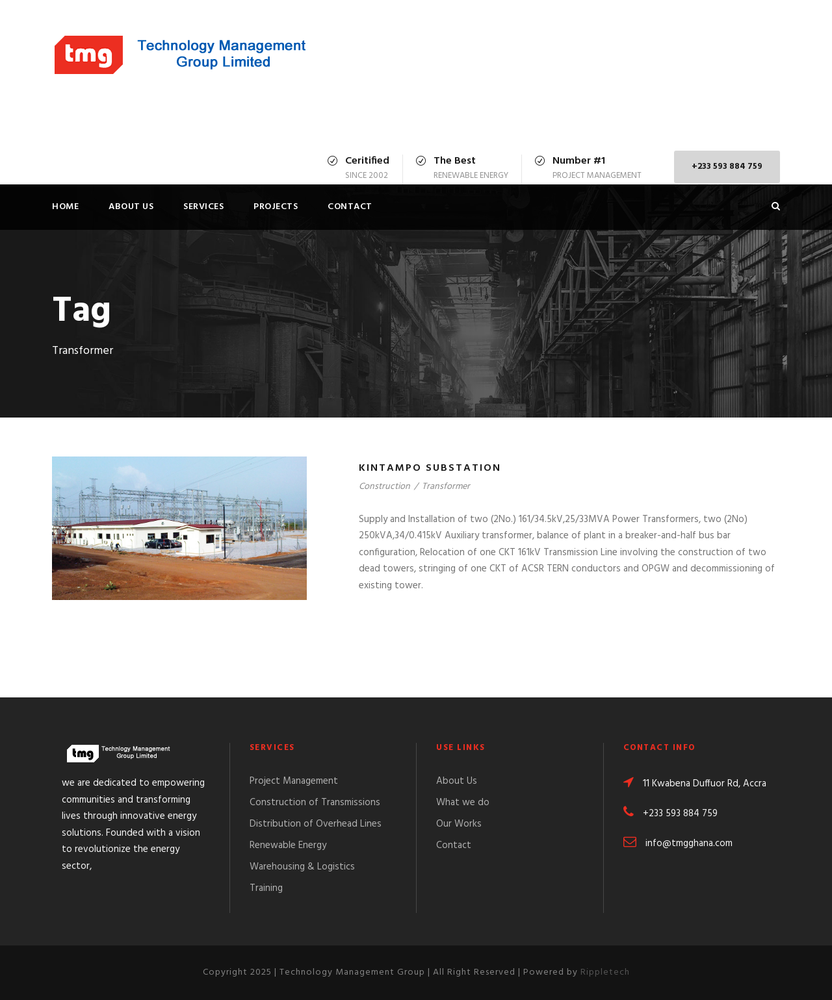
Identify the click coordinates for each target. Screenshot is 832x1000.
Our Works (459, 824)
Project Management (294, 781)
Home (65, 206)
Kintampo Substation (430, 468)
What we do (462, 802)
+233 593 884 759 (727, 166)
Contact (350, 206)
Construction (384, 486)
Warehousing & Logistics (302, 867)
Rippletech (605, 972)
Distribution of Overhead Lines (316, 824)
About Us (131, 206)
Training (266, 888)
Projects (276, 206)
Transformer (446, 486)
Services (203, 206)
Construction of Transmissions (315, 802)
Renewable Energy (288, 845)
